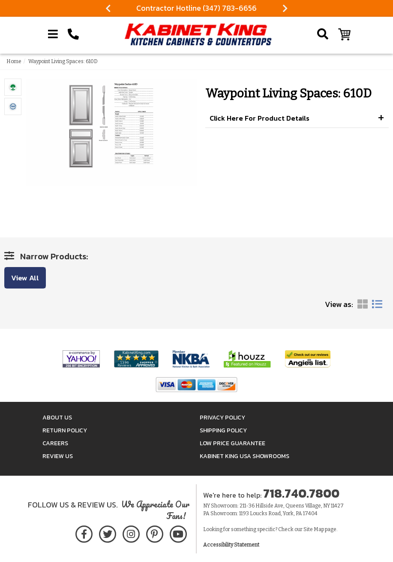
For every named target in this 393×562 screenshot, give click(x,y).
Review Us (57, 456)
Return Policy (64, 430)
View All (25, 277)
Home (13, 61)
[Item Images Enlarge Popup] (13, 87)
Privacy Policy (222, 417)
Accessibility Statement (231, 545)
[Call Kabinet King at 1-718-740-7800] (73, 34)
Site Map (313, 529)
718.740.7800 (301, 493)
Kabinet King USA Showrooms (244, 456)
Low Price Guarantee (232, 443)
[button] (297, 118)
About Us (57, 417)
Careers (55, 443)
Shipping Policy (223, 430)
